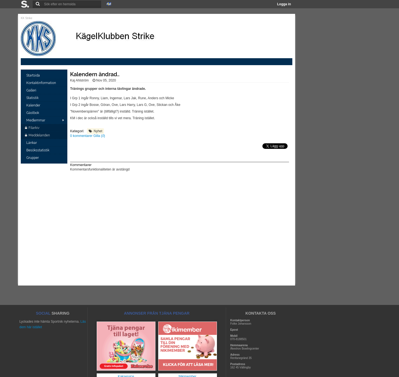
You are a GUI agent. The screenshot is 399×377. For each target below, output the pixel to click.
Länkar (32, 143)
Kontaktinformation (41, 83)
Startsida (33, 75)
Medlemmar (35, 120)
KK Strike (26, 18)
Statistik (32, 98)
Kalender (33, 105)
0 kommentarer (81, 136)
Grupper (33, 158)
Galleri (31, 90)
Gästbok (33, 113)
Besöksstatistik (38, 150)
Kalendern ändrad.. (94, 74)
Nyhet (98, 131)
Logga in (284, 4)
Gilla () (99, 136)
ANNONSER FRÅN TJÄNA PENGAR (157, 313)
